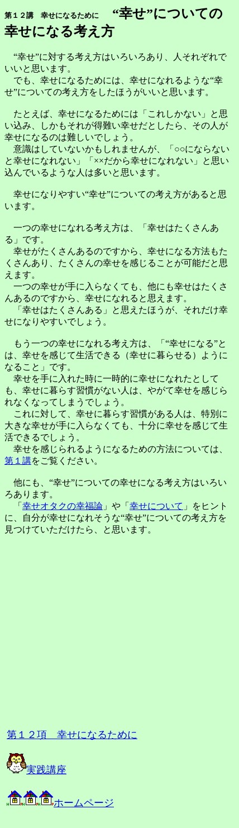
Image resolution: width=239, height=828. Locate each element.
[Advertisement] (129, 636)
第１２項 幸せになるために (72, 734)
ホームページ (76, 802)
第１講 (17, 460)
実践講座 (36, 769)
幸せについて (156, 506)
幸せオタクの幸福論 (62, 506)
